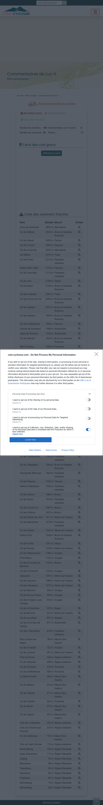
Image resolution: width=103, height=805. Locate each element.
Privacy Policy (67, 450)
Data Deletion (35, 450)
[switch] (88, 399)
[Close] (97, 355)
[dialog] (51, 402)
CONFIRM (30, 440)
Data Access (51, 450)
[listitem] (51, 393)
